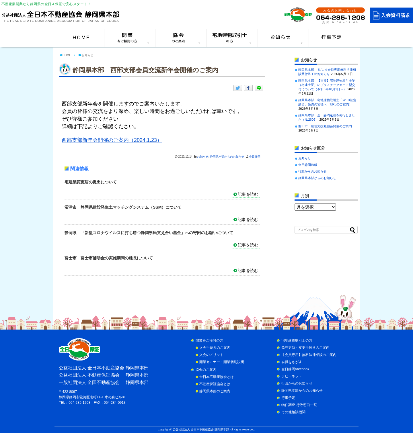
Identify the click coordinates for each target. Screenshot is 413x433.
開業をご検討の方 (209, 340)
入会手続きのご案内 (214, 348)
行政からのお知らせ (312, 171)
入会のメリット (211, 355)
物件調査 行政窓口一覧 (299, 405)
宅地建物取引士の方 (296, 340)
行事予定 (288, 398)
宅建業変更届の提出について (91, 182)
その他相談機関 (293, 412)
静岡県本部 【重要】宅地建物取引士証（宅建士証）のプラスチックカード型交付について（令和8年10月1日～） (326, 85)
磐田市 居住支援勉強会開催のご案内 (325, 126)
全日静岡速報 (307, 164)
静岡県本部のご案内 (214, 391)
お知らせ (203, 156)
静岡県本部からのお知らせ (227, 156)
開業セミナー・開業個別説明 (221, 362)
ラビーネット (291, 376)
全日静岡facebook (295, 369)
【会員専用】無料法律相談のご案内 (308, 355)
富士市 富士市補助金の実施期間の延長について (109, 258)
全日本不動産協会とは (216, 377)
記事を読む (248, 194)
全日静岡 (254, 156)
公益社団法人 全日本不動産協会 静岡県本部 (201, 429)
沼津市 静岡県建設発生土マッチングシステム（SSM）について (123, 207)
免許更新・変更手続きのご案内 (305, 348)
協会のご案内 (206, 370)
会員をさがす (291, 362)
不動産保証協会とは (214, 384)
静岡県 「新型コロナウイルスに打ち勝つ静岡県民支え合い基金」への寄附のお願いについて (149, 232)
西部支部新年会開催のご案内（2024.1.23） (112, 140)
